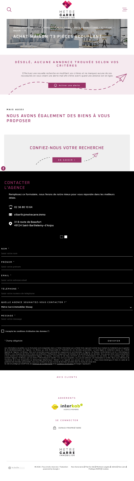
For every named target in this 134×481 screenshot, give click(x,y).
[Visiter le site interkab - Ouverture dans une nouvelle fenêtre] (72, 407)
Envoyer (114, 341)
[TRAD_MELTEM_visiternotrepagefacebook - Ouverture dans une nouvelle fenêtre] (3, 168)
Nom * (5, 249)
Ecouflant (106, 27)
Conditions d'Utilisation (65, 364)
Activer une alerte (67, 85)
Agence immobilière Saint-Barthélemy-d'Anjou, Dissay (42, 27)
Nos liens (122, 467)
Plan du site (90, 467)
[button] (61, 236)
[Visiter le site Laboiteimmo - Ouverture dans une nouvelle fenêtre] (16, 468)
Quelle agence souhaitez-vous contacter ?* (34, 302)
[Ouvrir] (9, 9)
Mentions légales (103, 467)
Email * (6, 275)
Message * (8, 316)
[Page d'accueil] (67, 9)
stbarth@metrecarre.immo (29, 214)
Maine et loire (90, 27)
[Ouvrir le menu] (124, 9)
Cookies (105, 469)
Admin (114, 467)
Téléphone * (10, 289)
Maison (17, 30)
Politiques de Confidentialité (42, 364)
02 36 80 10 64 (23, 207)
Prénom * (8, 262)
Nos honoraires (77, 467)
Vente (77, 27)
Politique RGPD (95, 469)
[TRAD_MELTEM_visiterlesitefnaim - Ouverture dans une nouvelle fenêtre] (54, 406)
